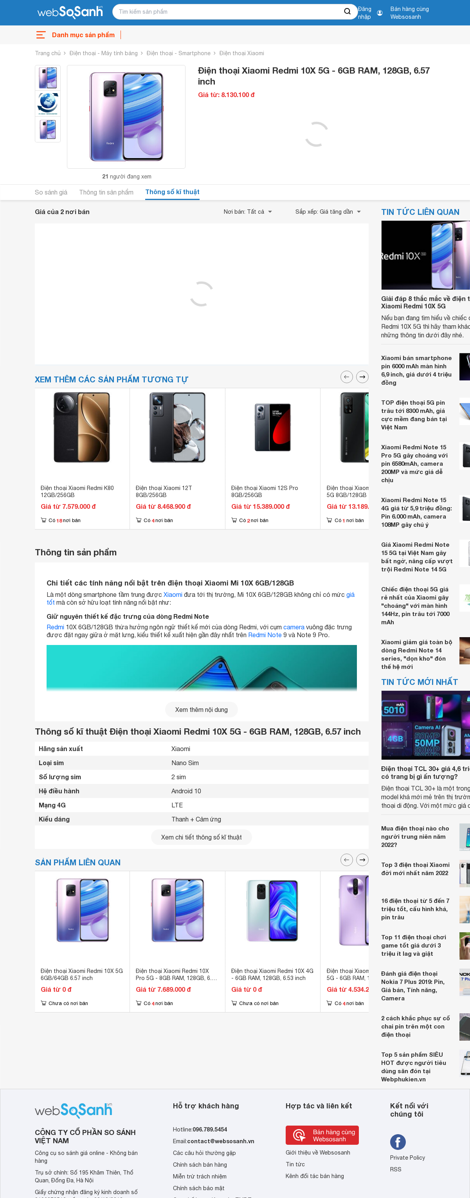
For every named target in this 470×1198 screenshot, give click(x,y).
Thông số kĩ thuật (172, 191)
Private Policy (407, 1158)
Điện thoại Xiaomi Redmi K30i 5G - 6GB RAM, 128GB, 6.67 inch (364, 978)
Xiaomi (173, 594)
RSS (396, 1169)
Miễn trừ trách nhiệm (200, 1176)
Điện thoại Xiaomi (242, 53)
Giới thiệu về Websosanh (318, 1152)
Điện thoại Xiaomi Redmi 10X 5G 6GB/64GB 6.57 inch (82, 974)
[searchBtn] (348, 11)
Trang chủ (48, 53)
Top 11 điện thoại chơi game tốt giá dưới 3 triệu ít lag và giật (413, 945)
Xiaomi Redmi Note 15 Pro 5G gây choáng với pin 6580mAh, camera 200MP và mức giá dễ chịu (414, 463)
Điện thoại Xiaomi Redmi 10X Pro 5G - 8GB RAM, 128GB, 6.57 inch (177, 978)
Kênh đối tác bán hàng (315, 1176)
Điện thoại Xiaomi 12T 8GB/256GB (164, 491)
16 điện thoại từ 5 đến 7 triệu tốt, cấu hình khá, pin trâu (415, 909)
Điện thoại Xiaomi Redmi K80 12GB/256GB (77, 491)
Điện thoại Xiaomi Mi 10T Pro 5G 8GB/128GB (364, 491)
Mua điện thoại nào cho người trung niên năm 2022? (415, 836)
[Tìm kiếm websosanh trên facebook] (398, 1142)
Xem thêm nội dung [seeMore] (201, 709)
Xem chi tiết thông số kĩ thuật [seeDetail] (201, 837)
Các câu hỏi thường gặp (204, 1153)
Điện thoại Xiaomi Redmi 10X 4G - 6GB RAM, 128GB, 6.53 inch (272, 974)
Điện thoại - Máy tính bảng (104, 53)
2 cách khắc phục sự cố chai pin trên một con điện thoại (415, 1026)
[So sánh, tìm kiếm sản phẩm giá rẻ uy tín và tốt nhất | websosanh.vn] (70, 13)
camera (293, 627)
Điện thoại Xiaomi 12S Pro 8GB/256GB (264, 491)
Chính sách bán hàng (200, 1165)
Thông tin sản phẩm (106, 192)
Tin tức (295, 1164)
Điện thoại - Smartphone (179, 53)
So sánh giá (51, 192)
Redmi (55, 627)
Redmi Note (265, 634)
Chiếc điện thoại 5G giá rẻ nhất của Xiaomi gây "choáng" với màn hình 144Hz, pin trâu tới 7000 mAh (415, 605)
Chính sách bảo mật (199, 1188)
